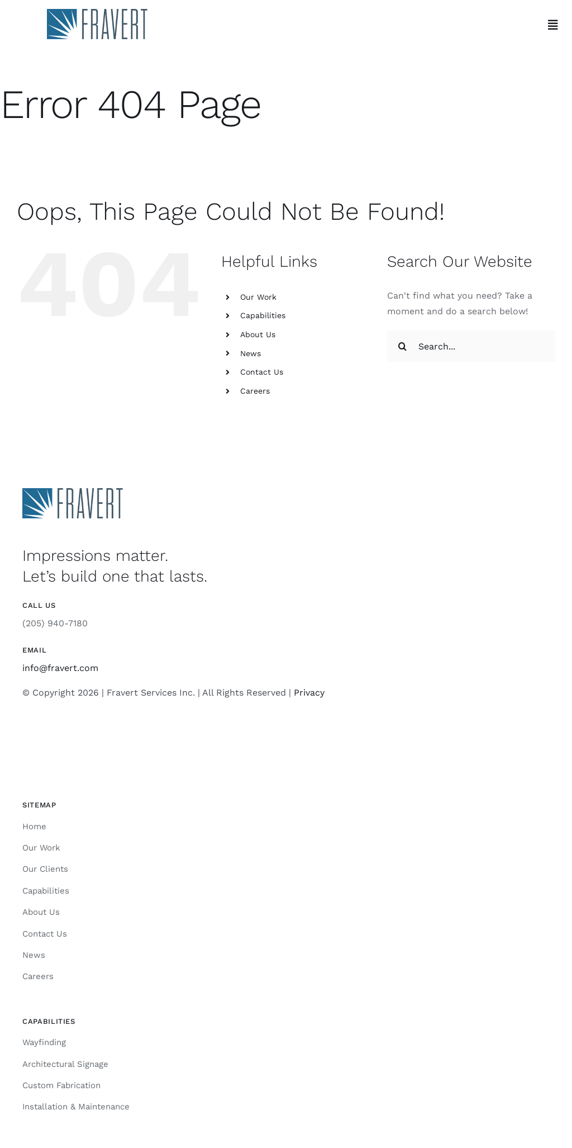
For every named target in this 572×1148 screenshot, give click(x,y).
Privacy (309, 692)
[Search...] (471, 346)
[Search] (402, 346)
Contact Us (261, 371)
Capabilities (262, 315)
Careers (255, 390)
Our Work (258, 296)
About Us (257, 334)
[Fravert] (97, 13)
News (250, 353)
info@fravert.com (60, 668)
